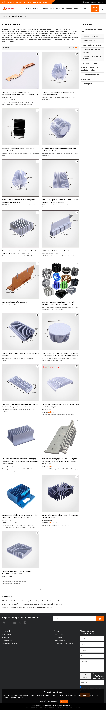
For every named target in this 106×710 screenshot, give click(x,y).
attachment (85, 676)
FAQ (76, 9)
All (9, 16)
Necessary (40, 705)
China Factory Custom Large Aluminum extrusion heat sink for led (17, 572)
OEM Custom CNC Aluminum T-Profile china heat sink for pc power (58, 252)
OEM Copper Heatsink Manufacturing (15, 601)
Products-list (59, 634)
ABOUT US (37, 9)
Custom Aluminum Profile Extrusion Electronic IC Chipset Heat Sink (60, 516)
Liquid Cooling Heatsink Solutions (13, 607)
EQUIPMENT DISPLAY (64, 9)
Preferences (57, 705)
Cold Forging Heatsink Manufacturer (39, 607)
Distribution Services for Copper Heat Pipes (17, 604)
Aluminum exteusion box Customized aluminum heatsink (20, 354)
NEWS (84, 9)
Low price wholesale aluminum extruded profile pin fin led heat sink (60, 149)
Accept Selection (53, 701)
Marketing (66, 705)
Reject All (42, 701)
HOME (28, 9)
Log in (94, 2)
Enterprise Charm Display (64, 644)
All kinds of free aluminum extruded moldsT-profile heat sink (19, 149)
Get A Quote (95, 8)
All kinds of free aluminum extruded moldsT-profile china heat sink (58, 93)
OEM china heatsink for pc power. (14, 302)
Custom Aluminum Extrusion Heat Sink (48, 604)
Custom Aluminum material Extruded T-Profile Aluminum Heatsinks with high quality (19, 252)
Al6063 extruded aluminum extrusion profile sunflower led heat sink (18, 201)
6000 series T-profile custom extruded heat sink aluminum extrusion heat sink (60, 201)
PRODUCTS (47, 9)
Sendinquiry (7, 634)
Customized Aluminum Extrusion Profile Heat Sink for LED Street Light (60, 405)
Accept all (64, 701)
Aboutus (6, 638)
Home (5, 16)
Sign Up (100, 2)
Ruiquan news (60, 641)
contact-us (7, 641)
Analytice (48, 705)
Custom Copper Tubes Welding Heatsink (44, 601)
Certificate (59, 638)
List (73, 48)
